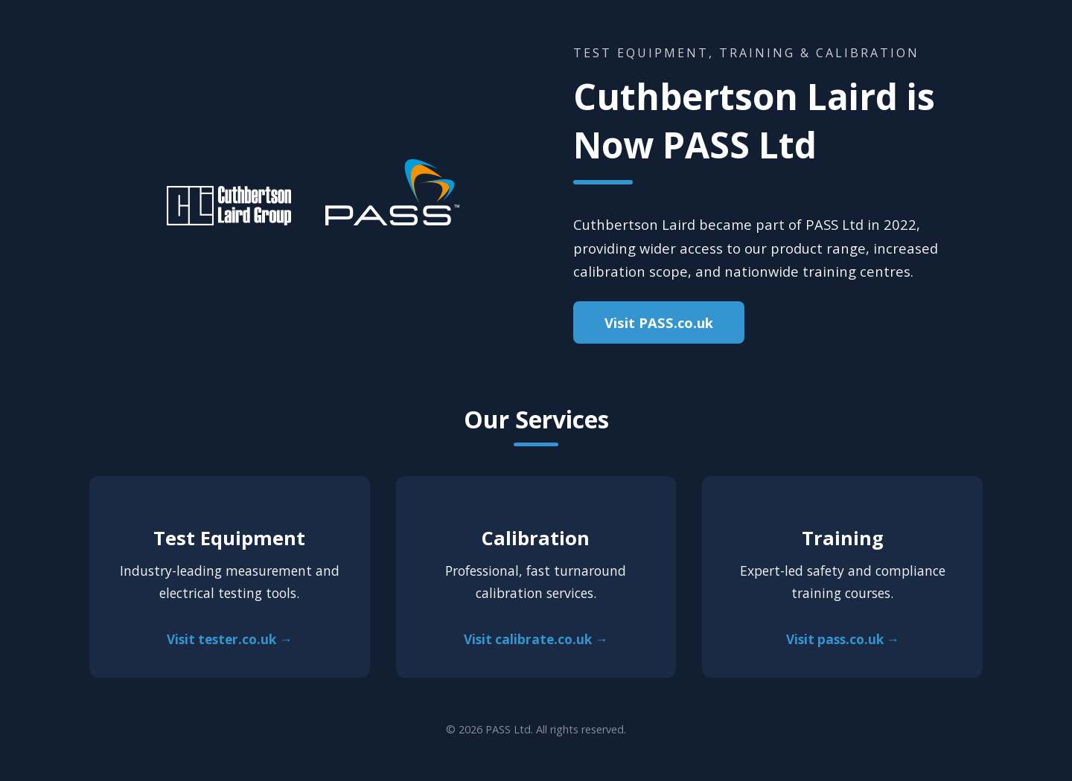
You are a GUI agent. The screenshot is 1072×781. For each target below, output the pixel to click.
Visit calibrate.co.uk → (535, 639)
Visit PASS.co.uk (658, 322)
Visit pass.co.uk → (842, 639)
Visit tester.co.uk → (229, 639)
